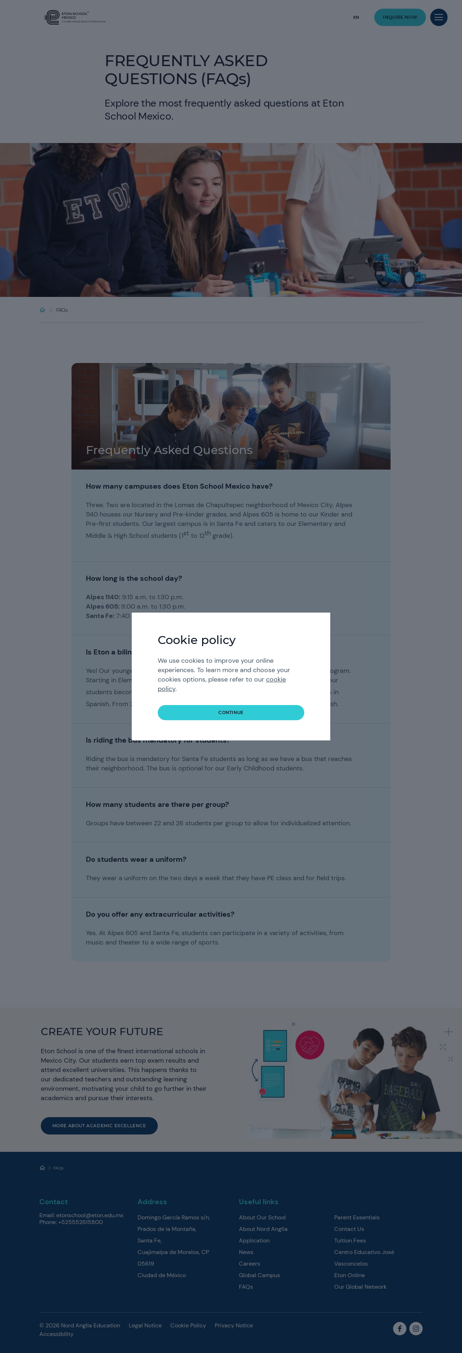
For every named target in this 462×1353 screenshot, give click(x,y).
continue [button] (231, 712)
